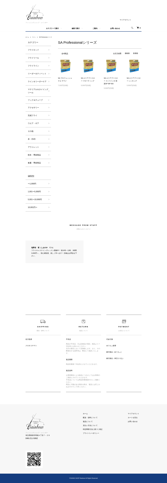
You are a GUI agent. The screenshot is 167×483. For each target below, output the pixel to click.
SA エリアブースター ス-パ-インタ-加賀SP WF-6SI (111, 81)
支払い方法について (97, 425)
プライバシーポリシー (98, 433)
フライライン (33, 66)
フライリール (33, 58)
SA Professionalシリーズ (48, 37)
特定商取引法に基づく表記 (99, 429)
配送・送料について (97, 417)
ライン (35, 37)
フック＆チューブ (35, 100)
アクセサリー (33, 108)
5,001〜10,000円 (35, 199)
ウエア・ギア (33, 123)
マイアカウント (125, 20)
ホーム (28, 37)
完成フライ (32, 115)
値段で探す (76, 28)
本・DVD (31, 139)
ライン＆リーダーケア (37, 81)
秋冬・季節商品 (34, 155)
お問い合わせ (115, 28)
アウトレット (33, 147)
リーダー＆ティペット (37, 74)
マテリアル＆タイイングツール (37, 90)
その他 (30, 131)
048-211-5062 (32, 438)
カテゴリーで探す (52, 28)
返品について (95, 421)
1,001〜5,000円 (34, 192)
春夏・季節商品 (34, 163)
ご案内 (95, 28)
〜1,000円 (32, 184)
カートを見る (135, 417)
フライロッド (33, 50)
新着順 (135, 53)
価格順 (127, 53)
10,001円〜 (32, 207)
